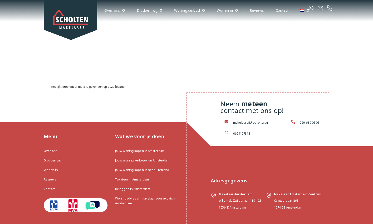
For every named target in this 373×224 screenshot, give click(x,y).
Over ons (114, 10)
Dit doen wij (149, 10)
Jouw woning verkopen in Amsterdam (142, 160)
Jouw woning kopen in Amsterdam (140, 151)
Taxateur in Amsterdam (132, 179)
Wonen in (227, 10)
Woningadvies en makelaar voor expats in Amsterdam (145, 200)
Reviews (257, 10)
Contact (282, 10)
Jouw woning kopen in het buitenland (142, 170)
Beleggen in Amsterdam (132, 189)
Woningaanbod (189, 10)
